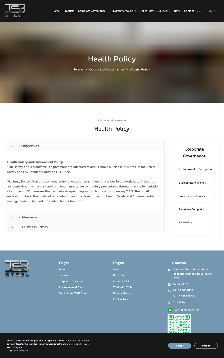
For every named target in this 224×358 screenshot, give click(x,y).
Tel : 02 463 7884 (183, 290)
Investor (64, 275)
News (177, 11)
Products (68, 11)
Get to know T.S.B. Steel (155, 11)
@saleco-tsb (191, 310)
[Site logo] (15, 11)
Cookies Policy (20, 350)
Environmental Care (124, 11)
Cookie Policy (121, 299)
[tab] (84, 146)
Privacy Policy (122, 293)
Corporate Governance (93, 11)
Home (56, 11)
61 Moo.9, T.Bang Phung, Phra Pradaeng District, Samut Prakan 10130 (192, 273)
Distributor (179, 302)
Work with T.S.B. (122, 287)
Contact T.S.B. (193, 11)
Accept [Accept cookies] (180, 345)
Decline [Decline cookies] (206, 345)
